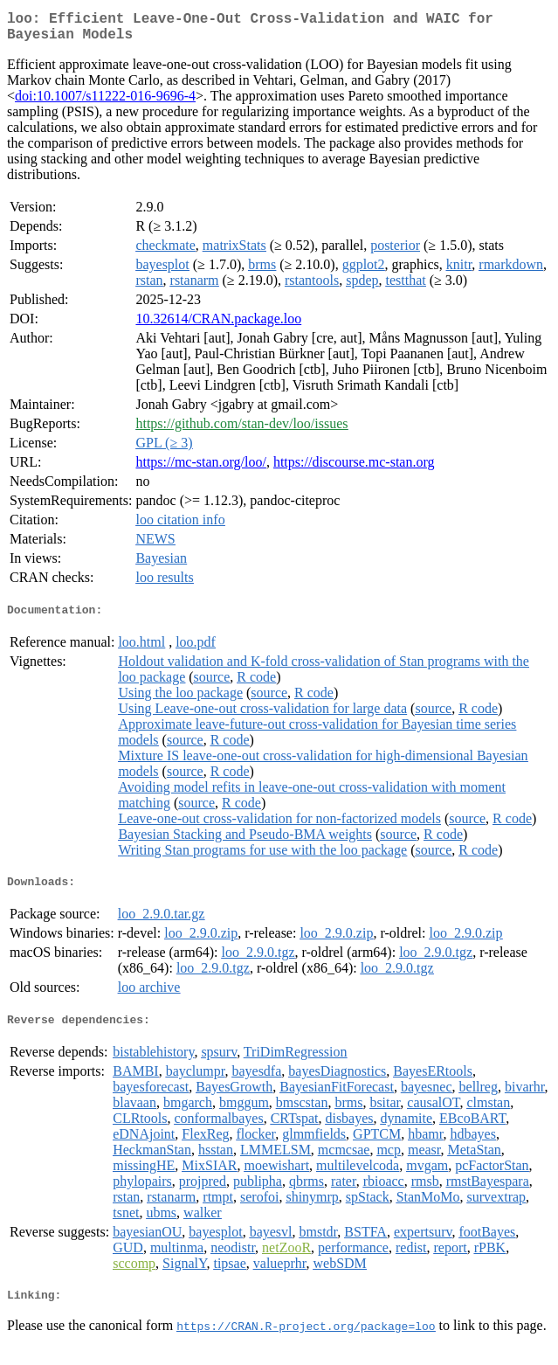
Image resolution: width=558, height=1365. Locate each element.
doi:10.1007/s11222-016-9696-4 (105, 102)
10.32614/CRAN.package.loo (218, 325)
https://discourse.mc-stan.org (354, 468)
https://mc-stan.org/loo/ (200, 468)
